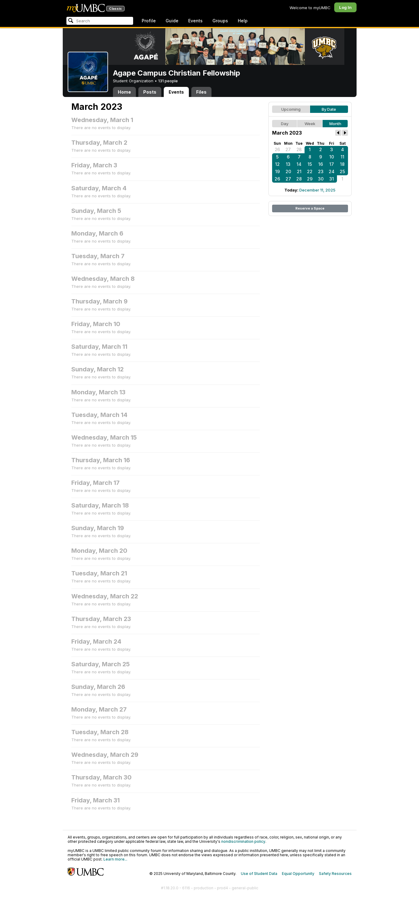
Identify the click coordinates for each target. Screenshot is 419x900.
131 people (168, 80)
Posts (149, 92)
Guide (172, 20)
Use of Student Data (259, 873)
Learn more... (115, 859)
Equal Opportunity (298, 873)
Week (310, 123)
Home (124, 92)
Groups (220, 20)
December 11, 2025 (317, 190)
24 (332, 171)
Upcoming (291, 109)
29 (309, 178)
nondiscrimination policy (243, 841)
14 (299, 164)
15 (310, 164)
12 (277, 164)
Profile (149, 20)
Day (284, 123)
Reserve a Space (309, 208)
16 (320, 164)
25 (342, 171)
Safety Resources (335, 873)
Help (243, 20)
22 (309, 171)
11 (342, 156)
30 (321, 178)
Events (195, 20)
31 (331, 178)
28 (299, 149)
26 (277, 149)
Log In (345, 7)
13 (288, 164)
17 (331, 164)
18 (342, 164)
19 (277, 171)
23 (321, 171)
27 (288, 149)
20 (288, 171)
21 (299, 171)
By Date (329, 109)
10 (331, 156)
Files (201, 92)
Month (335, 123)
